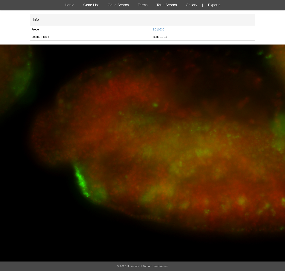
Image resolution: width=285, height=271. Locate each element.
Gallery (191, 5)
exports (214, 5)
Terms (143, 5)
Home (69, 5)
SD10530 (158, 29)
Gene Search (118, 5)
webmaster (161, 266)
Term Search (167, 5)
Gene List (91, 5)
